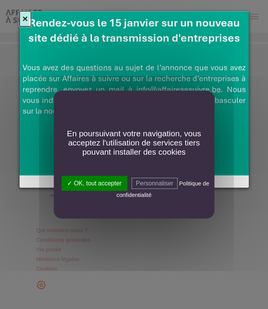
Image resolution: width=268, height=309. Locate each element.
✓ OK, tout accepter (94, 183)
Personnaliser (154, 183)
